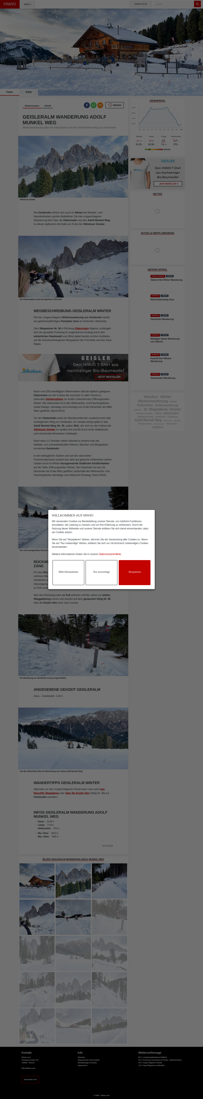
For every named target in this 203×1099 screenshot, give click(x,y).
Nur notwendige (101, 571)
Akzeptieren (134, 571)
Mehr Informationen (68, 571)
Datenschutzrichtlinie (110, 554)
